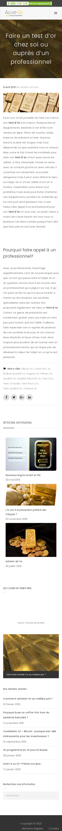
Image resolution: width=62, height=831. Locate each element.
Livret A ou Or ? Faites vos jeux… (22, 763)
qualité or (9, 378)
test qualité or (12, 388)
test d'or (47, 378)
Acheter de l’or (14, 561)
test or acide (11, 383)
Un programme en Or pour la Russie (25, 750)
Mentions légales (32, 828)
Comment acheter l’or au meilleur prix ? (26, 674)
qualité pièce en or (29, 378)
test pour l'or (29, 383)
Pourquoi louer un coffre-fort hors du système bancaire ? (26, 715)
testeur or (30, 388)
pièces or (46, 373)
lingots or (33, 373)
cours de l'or (42, 368)
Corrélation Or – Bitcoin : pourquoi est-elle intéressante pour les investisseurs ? (29, 733)
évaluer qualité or (14, 373)
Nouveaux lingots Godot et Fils (23, 475)
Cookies (54, 828)
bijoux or (27, 368)
